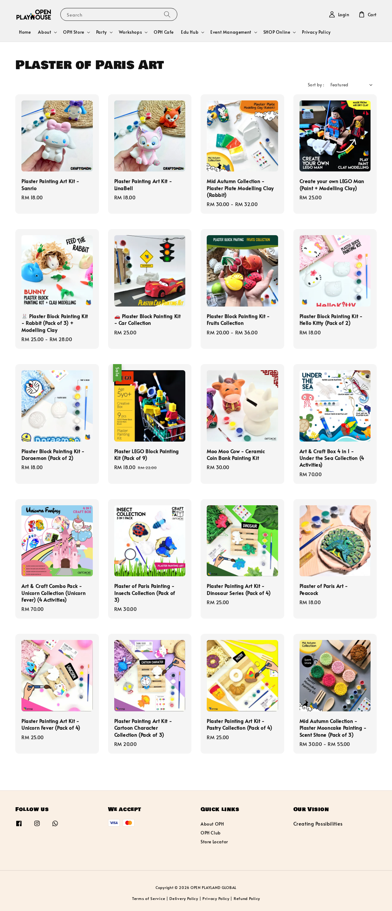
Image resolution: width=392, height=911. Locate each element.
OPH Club (211, 833)
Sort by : (316, 85)
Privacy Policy (316, 32)
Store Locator (214, 842)
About (44, 32)
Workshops (130, 32)
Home (25, 32)
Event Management (230, 32)
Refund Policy (247, 898)
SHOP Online (276, 32)
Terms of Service (148, 898)
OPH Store (73, 32)
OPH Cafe (164, 32)
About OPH (212, 824)
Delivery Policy (183, 898)
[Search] (167, 14)
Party (101, 32)
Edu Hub (189, 32)
